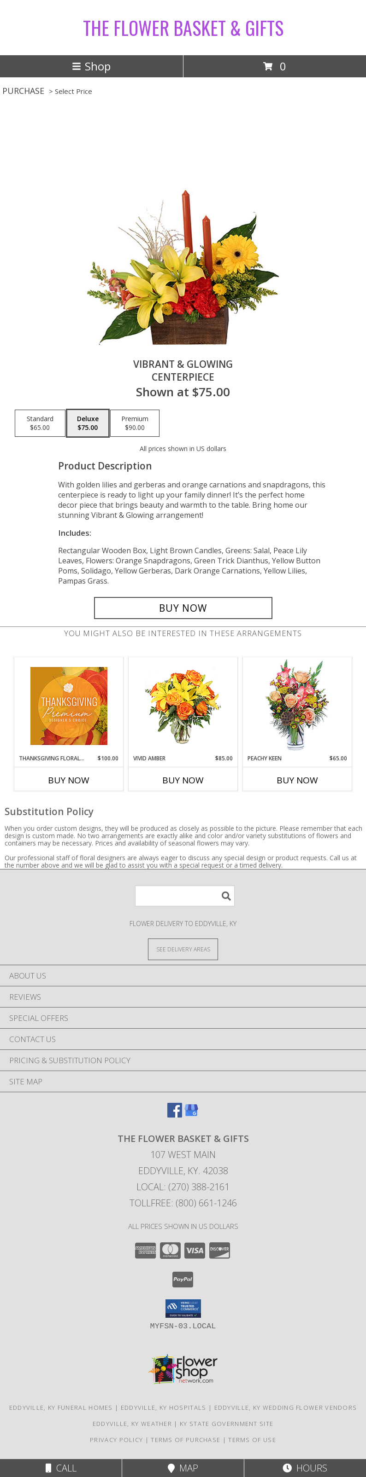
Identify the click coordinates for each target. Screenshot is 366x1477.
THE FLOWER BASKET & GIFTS (183, 27)
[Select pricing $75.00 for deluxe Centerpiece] (87, 423)
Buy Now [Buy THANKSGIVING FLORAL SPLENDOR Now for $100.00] (68, 780)
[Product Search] (185, 896)
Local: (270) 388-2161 (183, 1187)
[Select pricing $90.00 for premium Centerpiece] (135, 423)
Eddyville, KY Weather (132, 1423)
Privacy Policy (116, 1440)
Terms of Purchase (185, 1440)
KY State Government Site (226, 1423)
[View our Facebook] (174, 1114)
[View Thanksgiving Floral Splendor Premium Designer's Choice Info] (68, 706)
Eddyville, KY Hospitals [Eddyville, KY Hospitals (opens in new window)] (164, 1407)
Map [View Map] (183, 1468)
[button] (183, 1308)
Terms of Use (252, 1440)
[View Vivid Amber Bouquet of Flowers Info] (183, 706)
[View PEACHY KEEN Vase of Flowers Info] (297, 706)
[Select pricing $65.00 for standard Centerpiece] (40, 423)
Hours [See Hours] (305, 1468)
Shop (91, 66)
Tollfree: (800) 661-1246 (183, 1203)
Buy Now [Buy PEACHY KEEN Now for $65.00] (297, 780)
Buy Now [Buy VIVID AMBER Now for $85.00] (183, 780)
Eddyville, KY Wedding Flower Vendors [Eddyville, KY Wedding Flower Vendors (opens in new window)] (285, 1407)
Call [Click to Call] (61, 1468)
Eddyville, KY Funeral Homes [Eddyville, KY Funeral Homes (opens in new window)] (61, 1407)
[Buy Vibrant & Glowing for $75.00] (183, 608)
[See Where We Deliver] (183, 948)
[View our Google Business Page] (191, 1114)
